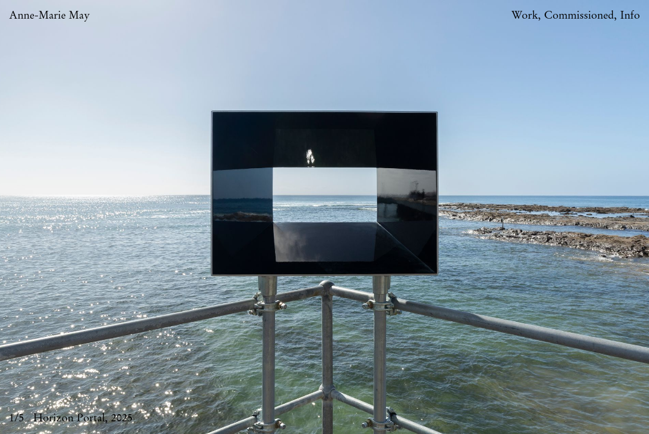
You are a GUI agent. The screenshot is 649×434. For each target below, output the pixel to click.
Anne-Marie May (49, 15)
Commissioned (579, 15)
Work (524, 15)
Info (630, 15)
